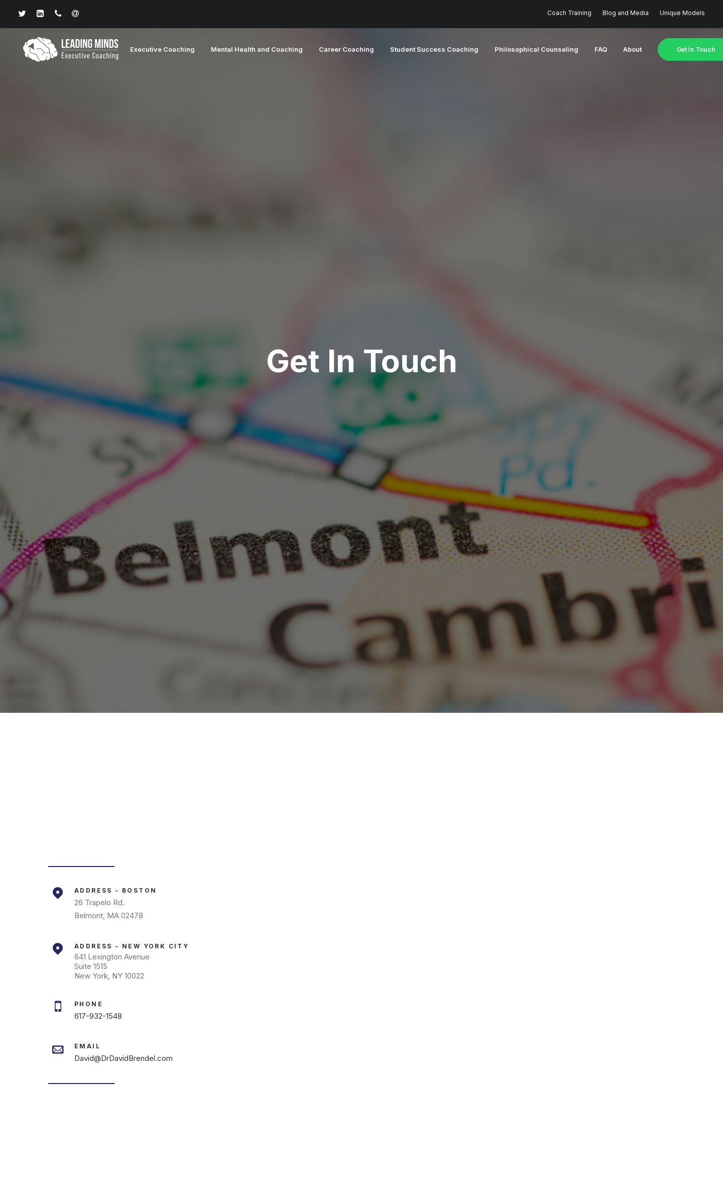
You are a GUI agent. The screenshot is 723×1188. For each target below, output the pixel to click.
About (625, 50)
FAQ (593, 50)
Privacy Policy (329, 1146)
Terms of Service (389, 1146)
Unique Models (682, 13)
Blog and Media (625, 13)
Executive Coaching (155, 50)
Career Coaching (339, 50)
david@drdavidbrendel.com (286, 1086)
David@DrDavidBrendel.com (123, 562)
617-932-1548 (98, 520)
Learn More (361, 940)
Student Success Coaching (427, 50)
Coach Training (569, 13)
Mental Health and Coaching (249, 50)
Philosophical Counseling (529, 50)
